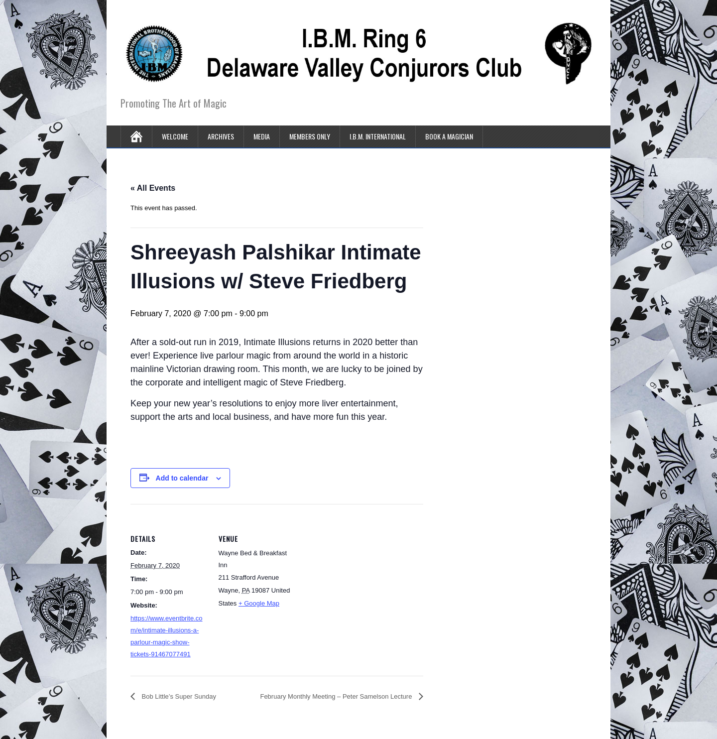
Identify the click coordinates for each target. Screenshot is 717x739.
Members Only (309, 136)
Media (261, 136)
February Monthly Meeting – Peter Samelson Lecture (337, 696)
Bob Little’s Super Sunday (178, 696)
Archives (221, 136)
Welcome (175, 136)
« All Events (152, 188)
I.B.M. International (378, 136)
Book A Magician (449, 136)
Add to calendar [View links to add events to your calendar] (182, 478)
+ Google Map (259, 603)
